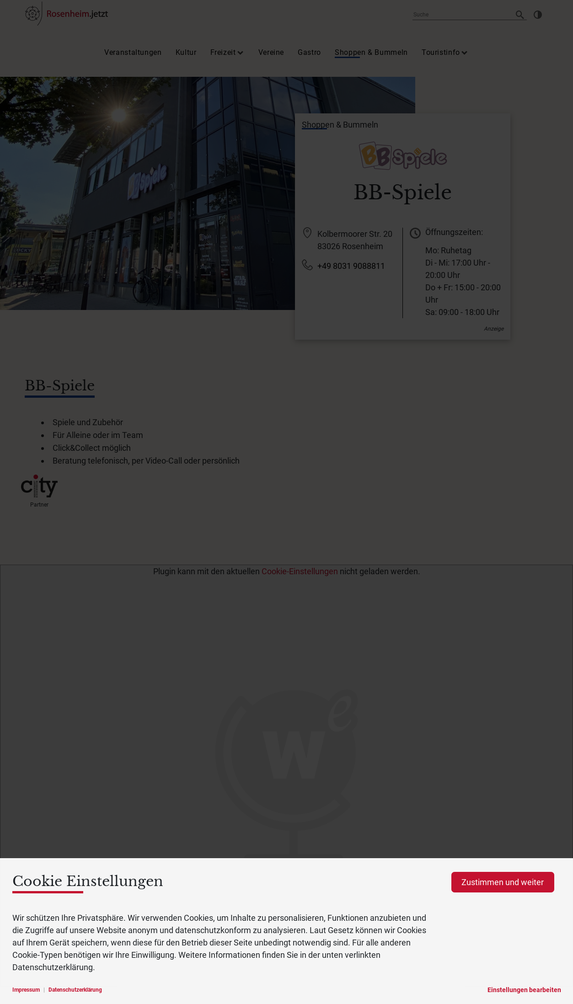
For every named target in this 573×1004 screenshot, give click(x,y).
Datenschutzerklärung (75, 990)
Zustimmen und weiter (502, 882)
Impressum (26, 990)
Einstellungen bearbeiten (524, 989)
